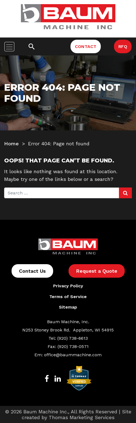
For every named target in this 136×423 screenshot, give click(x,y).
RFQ (122, 46)
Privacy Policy (68, 285)
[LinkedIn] (58, 378)
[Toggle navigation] (9, 46)
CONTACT (85, 46)
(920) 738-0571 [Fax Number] (73, 346)
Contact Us (32, 271)
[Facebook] (47, 378)
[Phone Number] (53, 46)
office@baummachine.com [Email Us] (73, 354)
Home (11, 143)
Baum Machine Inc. (45, 411)
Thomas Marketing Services (82, 417)
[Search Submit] (125, 193)
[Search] (32, 46)
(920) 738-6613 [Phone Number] (72, 338)
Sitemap (68, 307)
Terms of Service (68, 296)
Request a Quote (96, 271)
